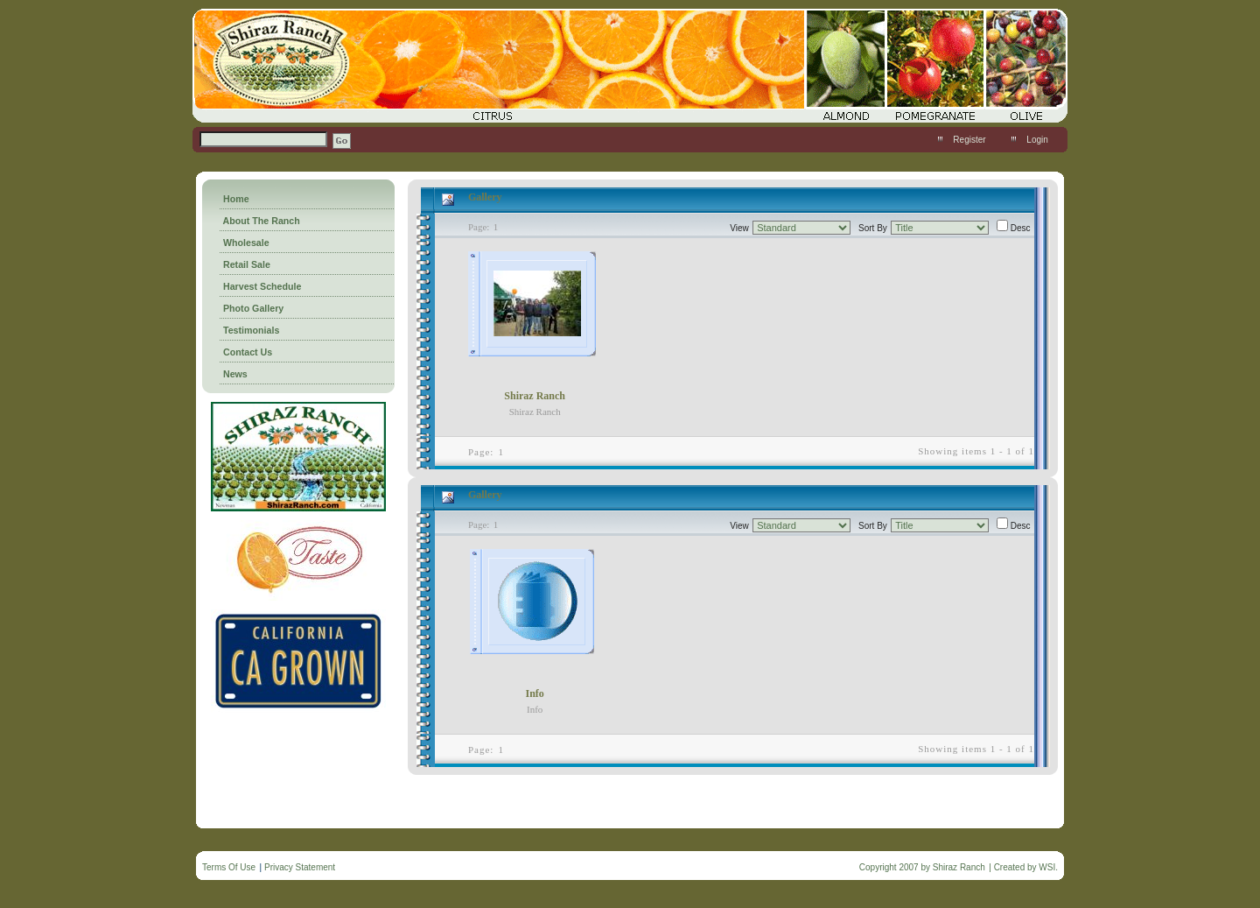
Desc (1021, 228)
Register (969, 139)
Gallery (485, 197)
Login (1036, 139)
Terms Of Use (229, 867)
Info (534, 693)
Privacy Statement (299, 867)
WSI (1047, 867)
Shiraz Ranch (534, 396)
